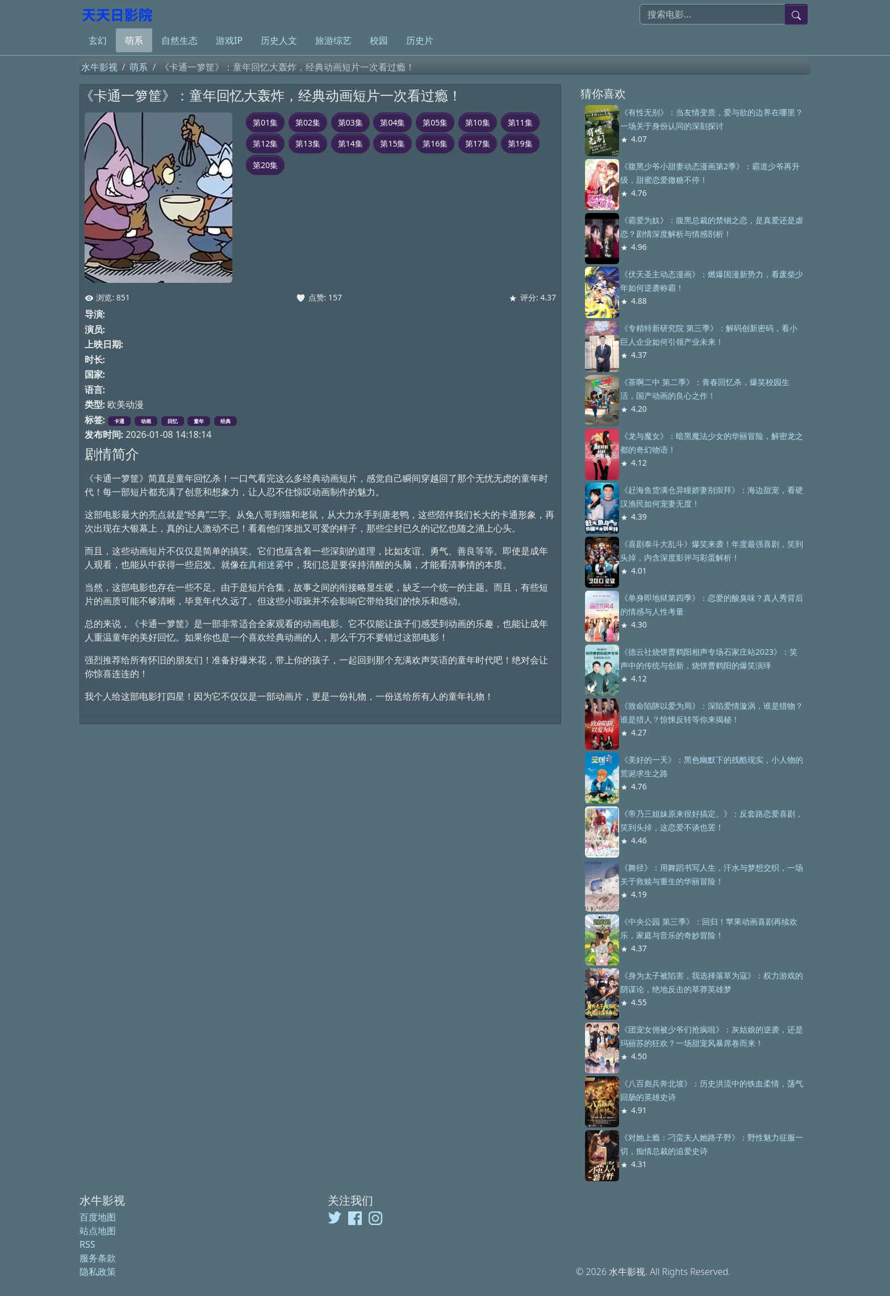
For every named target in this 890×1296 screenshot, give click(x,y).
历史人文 (279, 40)
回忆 (173, 421)
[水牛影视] (119, 14)
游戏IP (229, 40)
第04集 (392, 122)
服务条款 (98, 1258)
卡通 (119, 421)
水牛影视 (99, 67)
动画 (146, 421)
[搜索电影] (712, 14)
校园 (379, 40)
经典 (225, 421)
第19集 (520, 143)
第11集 (520, 122)
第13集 (307, 143)
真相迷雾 (266, 564)
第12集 (265, 143)
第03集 (350, 122)
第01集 (265, 122)
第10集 (477, 122)
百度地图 (98, 1217)
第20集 (265, 165)
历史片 (419, 40)
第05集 (435, 122)
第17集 (477, 143)
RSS (87, 1244)
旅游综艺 (333, 40)
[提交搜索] (796, 14)
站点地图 (98, 1230)
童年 (199, 421)
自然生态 (179, 40)
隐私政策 (98, 1271)
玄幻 (98, 40)
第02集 (307, 122)
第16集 (435, 143)
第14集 (350, 143)
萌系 (134, 40)
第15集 (392, 143)
